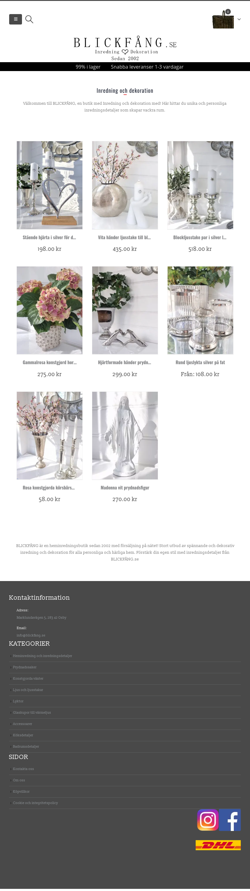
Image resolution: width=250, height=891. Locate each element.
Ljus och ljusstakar (28, 692)
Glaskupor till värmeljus (32, 715)
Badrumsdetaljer (26, 749)
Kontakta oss (23, 771)
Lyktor (18, 703)
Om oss (19, 782)
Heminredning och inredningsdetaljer (42, 658)
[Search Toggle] (29, 21)
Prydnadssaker (25, 669)
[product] (49, 187)
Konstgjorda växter (28, 681)
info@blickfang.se (31, 638)
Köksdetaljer (23, 737)
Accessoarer (22, 726)
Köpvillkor (21, 794)
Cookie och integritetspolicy (35, 805)
